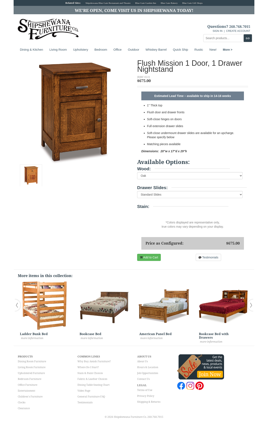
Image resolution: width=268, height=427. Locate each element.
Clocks (21, 402)
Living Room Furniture (31, 367)
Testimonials (208, 257)
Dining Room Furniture (32, 361)
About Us (142, 361)
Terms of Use (144, 390)
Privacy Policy (145, 396)
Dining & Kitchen (31, 49)
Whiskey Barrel (156, 49)
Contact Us (143, 379)
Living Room (58, 49)
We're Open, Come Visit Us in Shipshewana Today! (134, 10)
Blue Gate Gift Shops (192, 3)
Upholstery (80, 49)
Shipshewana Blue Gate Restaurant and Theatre (108, 3)
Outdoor (133, 49)
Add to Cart (149, 257)
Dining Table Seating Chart (93, 384)
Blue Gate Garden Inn (145, 3)
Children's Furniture (30, 396)
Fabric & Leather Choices (92, 379)
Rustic (198, 49)
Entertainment (26, 390)
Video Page (83, 390)
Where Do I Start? (88, 367)
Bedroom (100, 49)
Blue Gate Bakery (169, 3)
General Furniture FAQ (91, 396)
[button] (18, 305)
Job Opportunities (147, 373)
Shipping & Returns (148, 401)
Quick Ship (180, 49)
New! (212, 49)
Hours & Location (147, 367)
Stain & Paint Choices (90, 373)
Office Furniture (27, 384)
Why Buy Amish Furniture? (94, 361)
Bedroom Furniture (29, 379)
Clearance (24, 408)
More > (227, 49)
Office (117, 49)
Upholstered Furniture (31, 373)
